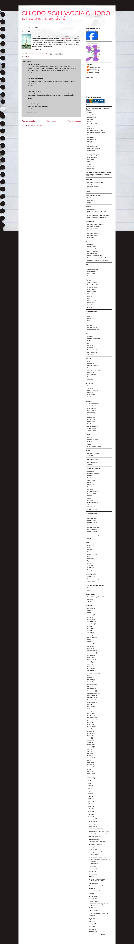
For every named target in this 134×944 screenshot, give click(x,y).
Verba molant (91, 150)
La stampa (90, 377)
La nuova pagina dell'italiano (95, 130)
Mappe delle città (92, 554)
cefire (89, 639)
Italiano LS (90, 128)
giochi (89, 686)
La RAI (89, 343)
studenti (89, 753)
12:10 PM (30, 98)
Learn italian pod (92, 253)
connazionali (91, 650)
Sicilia (89, 563)
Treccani (89, 184)
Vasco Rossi (90, 305)
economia (90, 668)
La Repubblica (91, 374)
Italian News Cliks (92, 124)
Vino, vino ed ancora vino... (97, 869)
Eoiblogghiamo (91, 117)
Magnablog (90, 137)
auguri (89, 630)
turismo (89, 767)
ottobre (91, 824)
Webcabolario (91, 507)
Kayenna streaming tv (93, 338)
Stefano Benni (91, 428)
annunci (89, 619)
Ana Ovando (31, 91)
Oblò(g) (89, 141)
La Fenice (90, 442)
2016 (89, 791)
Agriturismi (90, 545)
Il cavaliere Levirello (93, 487)
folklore (89, 677)
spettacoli (90, 747)
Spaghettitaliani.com (93, 329)
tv (87, 769)
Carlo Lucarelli (91, 410)
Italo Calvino (91, 424)
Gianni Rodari (91, 421)
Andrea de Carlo (92, 408)
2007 (89, 814)
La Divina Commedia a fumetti (98, 834)
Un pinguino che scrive (95, 910)
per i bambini (91, 717)
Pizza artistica (91, 394)
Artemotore (90, 516)
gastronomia (91, 684)
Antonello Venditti (92, 282)
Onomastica (92, 866)
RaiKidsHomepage (92, 502)
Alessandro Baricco (93, 403)
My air (89, 556)
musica (89, 713)
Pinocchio (90, 500)
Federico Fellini (91, 520)
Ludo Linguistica (92, 462)
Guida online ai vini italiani (94, 323)
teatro (89, 755)
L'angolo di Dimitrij (92, 251)
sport (88, 749)
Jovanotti (91, 876)
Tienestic (90, 601)
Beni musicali (91, 244)
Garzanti (89, 189)
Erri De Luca (91, 419)
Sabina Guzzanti (92, 531)
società (89, 744)
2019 (89, 783)
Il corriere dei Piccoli (93, 365)
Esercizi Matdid (91, 209)
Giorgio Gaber (91, 294)
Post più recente (28, 121)
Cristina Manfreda (94, 67)
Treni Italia (90, 565)
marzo (91, 929)
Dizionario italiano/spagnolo (95, 182)
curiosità (89, 659)
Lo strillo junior (91, 493)
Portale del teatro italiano (94, 446)
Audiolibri (91, 893)
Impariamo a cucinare (95, 844)
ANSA (89, 361)
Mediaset (90, 345)
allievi (89, 612)
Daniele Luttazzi (93, 908)
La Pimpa (90, 489)
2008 (89, 811)
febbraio (91, 931)
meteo (89, 704)
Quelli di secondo (92, 146)
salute (89, 738)
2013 (89, 798)
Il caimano (90, 392)
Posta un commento (31, 113)
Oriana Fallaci (93, 874)
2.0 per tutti (90, 166)
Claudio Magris (91, 413)
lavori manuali (91, 695)
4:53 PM (30, 73)
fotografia (90, 679)
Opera (89, 444)
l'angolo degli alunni (93, 693)
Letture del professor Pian (94, 255)
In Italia (89, 198)
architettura (90, 624)
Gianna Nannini (91, 291)
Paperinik (90, 495)
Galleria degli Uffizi (92, 269)
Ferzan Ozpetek (93, 863)
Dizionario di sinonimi (93, 226)
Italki (88, 588)
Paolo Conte (91, 303)
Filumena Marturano (95, 836)
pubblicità (90, 726)
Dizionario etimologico (93, 233)
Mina (88, 298)
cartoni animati (91, 637)
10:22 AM (30, 85)
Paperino (90, 498)
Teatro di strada (93, 883)
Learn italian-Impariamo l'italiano (96, 132)
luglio (91, 919)
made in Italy (91, 702)
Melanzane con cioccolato (96, 829)
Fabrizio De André (92, 285)
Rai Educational (92, 350)
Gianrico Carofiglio (92, 390)
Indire (89, 538)
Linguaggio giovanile (95, 847)
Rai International (92, 352)
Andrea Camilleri (92, 406)
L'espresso (90, 372)
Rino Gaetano (93, 849)
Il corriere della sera (93, 368)
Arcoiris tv (90, 336)
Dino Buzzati (91, 417)
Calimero (90, 475)
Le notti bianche (93, 896)
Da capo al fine (91, 246)
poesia (89, 722)
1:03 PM (30, 109)
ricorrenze (90, 733)
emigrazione (90, 670)
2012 (89, 801)
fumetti (89, 682)
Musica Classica (92, 300)
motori (89, 711)
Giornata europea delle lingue (97, 841)
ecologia (89, 666)
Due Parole (90, 363)
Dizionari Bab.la (92, 231)
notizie (89, 715)
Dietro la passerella (94, 854)
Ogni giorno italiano (93, 144)
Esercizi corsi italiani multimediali (96, 217)
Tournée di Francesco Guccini (97, 886)
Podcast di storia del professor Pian (97, 260)
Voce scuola (90, 159)
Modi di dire (90, 237)
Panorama (90, 379)
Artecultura (90, 267)
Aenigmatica (91, 576)
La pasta (89, 325)
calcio (89, 635)
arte (88, 626)
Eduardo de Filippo (92, 439)
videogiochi (90, 773)
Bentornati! (92, 915)
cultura (89, 657)
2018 (89, 786)
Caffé (88, 316)
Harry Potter (90, 484)
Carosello (90, 388)
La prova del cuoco (92, 327)
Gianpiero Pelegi (33, 78)
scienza (89, 740)
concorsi (89, 648)
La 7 (88, 341)
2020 (89, 780)
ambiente (90, 615)
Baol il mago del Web (93, 473)
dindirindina (90, 115)
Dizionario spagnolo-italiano (95, 224)
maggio (91, 924)
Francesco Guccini (92, 287)
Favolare (89, 478)
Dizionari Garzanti (92, 229)
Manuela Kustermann (93, 527)
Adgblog (89, 112)
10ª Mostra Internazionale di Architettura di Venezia (97, 879)
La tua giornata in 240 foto (96, 852)
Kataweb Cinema (92, 522)
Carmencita (90, 386)
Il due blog (90, 119)
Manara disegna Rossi (95, 891)
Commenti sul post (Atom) (35, 125)
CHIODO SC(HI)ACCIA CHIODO (66, 13)
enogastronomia (92, 673)
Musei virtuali (91, 273)
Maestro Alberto (92, 157)
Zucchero (90, 307)
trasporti (89, 764)
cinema (89, 644)
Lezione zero (91, 135)
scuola (89, 742)
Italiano (89, 126)
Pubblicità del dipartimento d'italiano (99, 831)
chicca (89, 641)
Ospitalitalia (90, 558)
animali (89, 617)
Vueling (89, 570)
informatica (90, 688)
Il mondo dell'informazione (95, 370)
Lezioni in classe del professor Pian (97, 258)
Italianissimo (91, 200)
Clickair (89, 549)
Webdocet (90, 162)
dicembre (92, 819)
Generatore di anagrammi (94, 579)
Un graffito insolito (94, 839)
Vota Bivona (90, 397)
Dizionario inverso (92, 235)
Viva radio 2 (90, 455)
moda (89, 709)
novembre (92, 821)
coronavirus (90, 653)
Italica (89, 202)
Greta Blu (90, 482)
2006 (89, 816)
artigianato (90, 628)
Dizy (88, 191)
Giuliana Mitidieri (94, 72)
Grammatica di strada (93, 249)
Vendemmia (92, 871)
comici (89, 646)
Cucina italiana (91, 318)
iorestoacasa (91, 691)
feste (88, 675)
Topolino (89, 504)
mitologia (90, 706)
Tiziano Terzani (91, 430)
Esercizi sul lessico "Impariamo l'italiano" (99, 215)
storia (89, 751)
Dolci (88, 321)
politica (89, 724)
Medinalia (90, 347)
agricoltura (90, 608)
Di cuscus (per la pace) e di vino (98, 857)
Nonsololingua (91, 139)
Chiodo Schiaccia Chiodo (92, 30)
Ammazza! (92, 888)
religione (89, 731)
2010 (89, 806)
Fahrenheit (90, 168)
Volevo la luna (93, 898)
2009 (89, 809)
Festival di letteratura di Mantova (98, 913)
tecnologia (90, 758)
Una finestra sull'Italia (93, 148)
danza (89, 662)
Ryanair (89, 561)
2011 (89, 804)
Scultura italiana (92, 276)
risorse (89, 735)
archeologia (90, 621)
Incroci (89, 121)
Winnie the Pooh (92, 509)
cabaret (89, 633)
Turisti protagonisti (64, 38)
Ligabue (89, 296)
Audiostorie (90, 471)
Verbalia (89, 464)
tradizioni (90, 762)
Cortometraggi (91, 518)
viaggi (89, 771)
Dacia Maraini (91, 415)
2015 (89, 793)
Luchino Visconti (92, 525)
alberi (89, 610)
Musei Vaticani (91, 271)
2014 (89, 796)
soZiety (89, 590)
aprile (91, 926)
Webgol (89, 164)
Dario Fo (89, 437)
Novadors (90, 599)
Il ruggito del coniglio (93, 453)
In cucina (90, 314)
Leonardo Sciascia (92, 426)
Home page (51, 121)
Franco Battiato (91, 289)
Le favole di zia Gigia (93, 491)
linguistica (90, 700)
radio (88, 729)
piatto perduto (91, 720)
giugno (91, 921)
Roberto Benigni (92, 529)
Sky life (89, 354)
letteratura (90, 697)
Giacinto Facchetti (94, 901)
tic (28, 56)
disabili (89, 664)
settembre (92, 826)
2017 (89, 788)
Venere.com (90, 567)
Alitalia (89, 547)
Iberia (89, 552)
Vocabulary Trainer (92, 186)
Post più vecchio (74, 121)
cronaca (89, 655)
